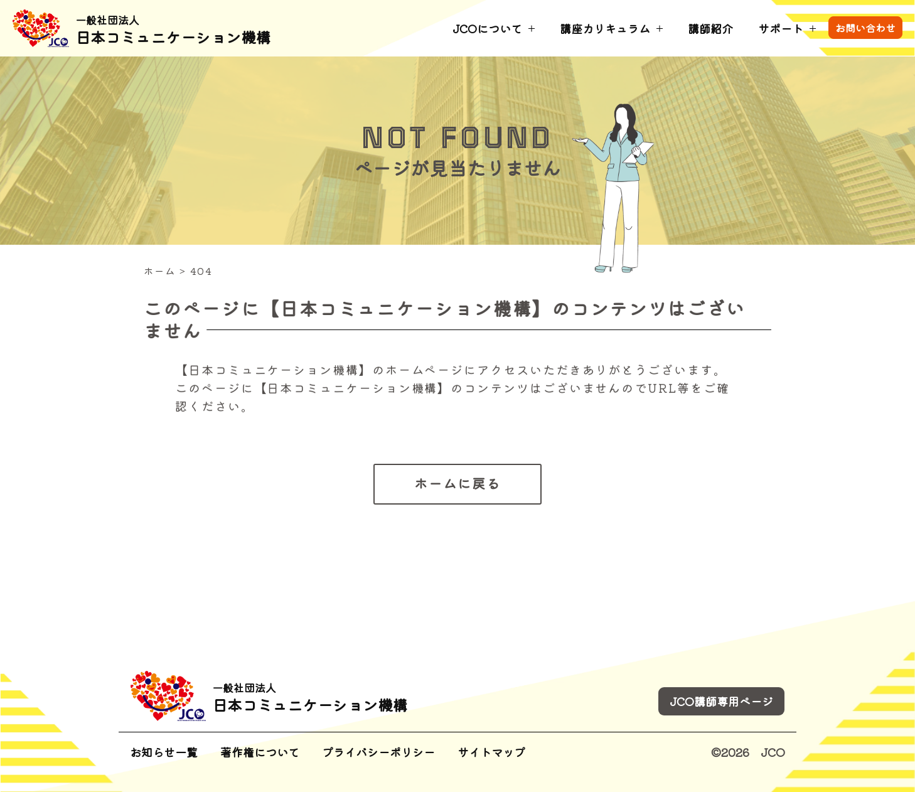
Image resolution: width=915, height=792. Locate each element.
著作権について (259, 752)
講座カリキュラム (605, 28)
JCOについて (487, 28)
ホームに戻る (457, 483)
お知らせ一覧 (164, 752)
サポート (780, 28)
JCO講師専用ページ (721, 701)
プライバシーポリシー (378, 752)
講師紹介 (710, 28)
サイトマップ (491, 752)
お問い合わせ (865, 27)
